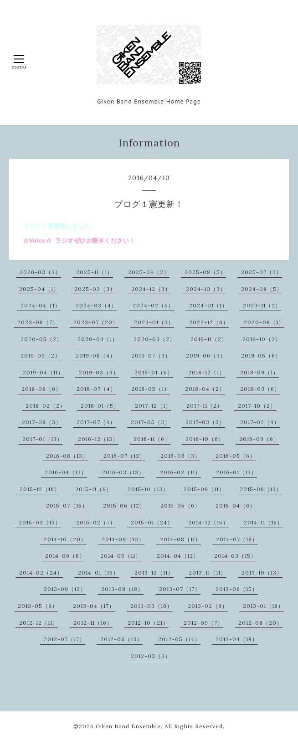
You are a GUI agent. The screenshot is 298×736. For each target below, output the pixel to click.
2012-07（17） (64, 639)
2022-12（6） (209, 322)
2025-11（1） (94, 272)
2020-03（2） (154, 339)
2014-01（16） (98, 572)
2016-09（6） (259, 438)
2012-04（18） (237, 639)
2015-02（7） (96, 522)
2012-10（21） (148, 622)
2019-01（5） (153, 372)
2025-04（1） (39, 288)
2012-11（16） (93, 622)
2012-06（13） (121, 639)
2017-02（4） (260, 422)
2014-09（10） (123, 539)
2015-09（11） (204, 489)
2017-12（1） (153, 405)
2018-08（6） (41, 388)
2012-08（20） (260, 622)
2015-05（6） (180, 505)
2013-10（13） (262, 572)
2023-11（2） (262, 305)
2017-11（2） (204, 405)
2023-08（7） (37, 322)
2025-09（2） (149, 272)
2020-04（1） (97, 339)
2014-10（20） (65, 539)
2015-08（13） (261, 489)
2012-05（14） (179, 639)
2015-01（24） (152, 522)
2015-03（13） (40, 522)
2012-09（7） (203, 622)
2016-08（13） (67, 455)
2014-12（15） (208, 522)
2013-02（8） (208, 605)
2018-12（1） (206, 372)
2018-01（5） (100, 405)
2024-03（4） (96, 305)
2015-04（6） (236, 505)
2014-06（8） (65, 555)
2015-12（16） (40, 489)
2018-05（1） (150, 388)
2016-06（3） (180, 455)
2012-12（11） (38, 622)
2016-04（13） (66, 472)
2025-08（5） (205, 272)
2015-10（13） (148, 489)
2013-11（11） (207, 572)
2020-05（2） (41, 339)
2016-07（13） (124, 455)
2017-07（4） (96, 422)
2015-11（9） (93, 489)
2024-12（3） (151, 288)
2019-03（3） (99, 372)
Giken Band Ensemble (128, 726)
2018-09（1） (259, 372)
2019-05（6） (261, 355)
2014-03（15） (235, 555)
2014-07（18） (237, 539)
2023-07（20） (95, 322)
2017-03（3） (205, 422)
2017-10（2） (257, 405)
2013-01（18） (263, 605)
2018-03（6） (260, 388)
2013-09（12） (65, 589)
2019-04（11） (43, 372)
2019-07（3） (151, 355)
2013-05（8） (38, 605)
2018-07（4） (96, 388)
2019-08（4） (96, 355)
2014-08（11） (180, 539)
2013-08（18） (122, 589)
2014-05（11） (120, 555)
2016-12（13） (98, 438)
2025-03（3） (95, 288)
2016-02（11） (180, 472)
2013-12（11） (154, 572)
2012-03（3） (151, 656)
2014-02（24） (41, 572)
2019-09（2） (41, 355)
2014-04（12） (178, 555)
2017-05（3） (150, 422)
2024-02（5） (153, 305)
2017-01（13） (42, 438)
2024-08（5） (262, 288)
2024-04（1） (41, 305)
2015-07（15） (67, 505)
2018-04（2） (205, 388)
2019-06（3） (206, 355)
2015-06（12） (124, 505)
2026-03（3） (40, 272)
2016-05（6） (236, 455)
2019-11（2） (208, 339)
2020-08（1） (264, 322)
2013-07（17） (179, 589)
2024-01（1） (208, 305)
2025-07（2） (261, 272)
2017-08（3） (42, 422)
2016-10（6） (204, 438)
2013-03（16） (151, 605)
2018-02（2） (46, 405)
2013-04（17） (94, 605)
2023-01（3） (154, 322)
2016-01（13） (236, 472)
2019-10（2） (261, 339)
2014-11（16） (263, 522)
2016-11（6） (152, 438)
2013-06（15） (237, 589)
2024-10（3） (206, 288)
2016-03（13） (123, 472)
